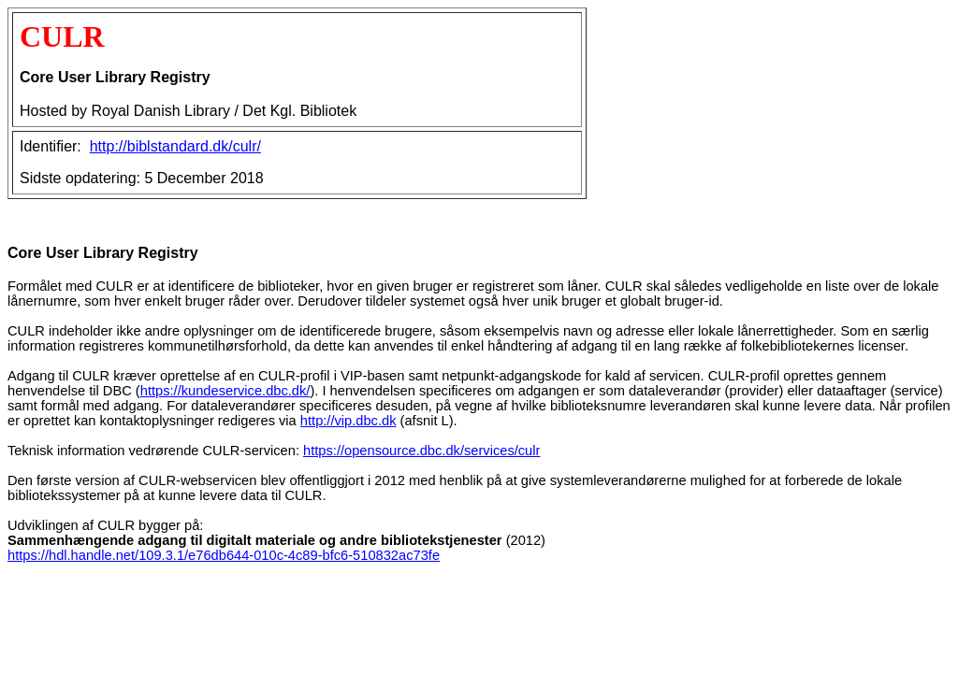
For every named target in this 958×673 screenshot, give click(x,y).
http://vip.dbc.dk (348, 420)
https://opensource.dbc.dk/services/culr (421, 450)
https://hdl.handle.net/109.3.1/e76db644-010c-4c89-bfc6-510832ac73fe (223, 555)
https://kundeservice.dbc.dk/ (225, 390)
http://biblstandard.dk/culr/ (175, 146)
